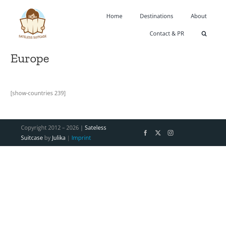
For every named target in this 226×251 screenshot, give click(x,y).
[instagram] (170, 133)
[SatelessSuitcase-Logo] (32, 4)
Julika (59, 138)
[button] (204, 33)
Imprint (81, 138)
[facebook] (145, 133)
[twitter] (158, 133)
